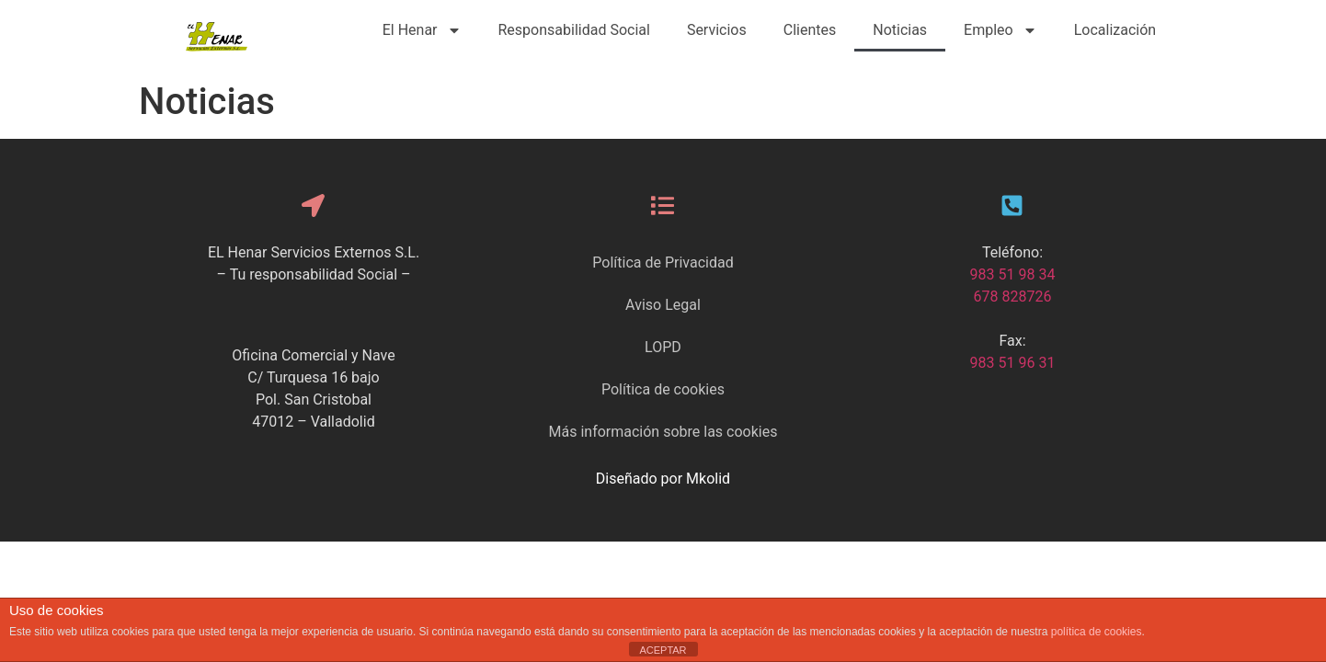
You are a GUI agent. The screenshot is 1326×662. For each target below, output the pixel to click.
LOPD (663, 347)
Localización (1115, 30)
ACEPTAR (662, 650)
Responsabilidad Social (574, 30)
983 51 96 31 (1013, 362)
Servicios (717, 30)
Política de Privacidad (662, 262)
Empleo (1000, 30)
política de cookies (1096, 631)
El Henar (422, 30)
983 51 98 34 (1013, 274)
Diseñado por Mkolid (663, 478)
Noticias (900, 30)
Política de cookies (663, 389)
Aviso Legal (663, 305)
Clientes (810, 30)
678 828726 (1013, 296)
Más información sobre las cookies (663, 431)
